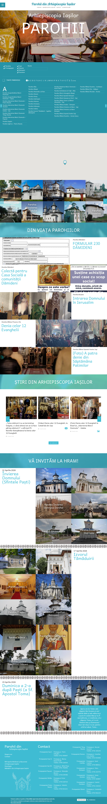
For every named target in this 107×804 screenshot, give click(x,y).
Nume (30, 66)
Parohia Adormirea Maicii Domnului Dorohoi (14, 106)
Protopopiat (9, 68)
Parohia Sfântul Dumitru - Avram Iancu (66, 116)
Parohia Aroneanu (34, 104)
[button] (65, 162)
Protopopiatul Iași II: (45, 759)
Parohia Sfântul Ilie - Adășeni (89, 89)
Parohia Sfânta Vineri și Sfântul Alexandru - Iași (63, 101)
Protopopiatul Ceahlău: (81, 762)
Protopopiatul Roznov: (78, 754)
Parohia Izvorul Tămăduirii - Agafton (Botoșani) (39, 112)
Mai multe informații (16, 802)
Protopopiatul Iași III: (45, 766)
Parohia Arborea (33, 101)
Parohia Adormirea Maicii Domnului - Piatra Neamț (14, 102)
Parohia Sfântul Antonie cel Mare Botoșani (64, 110)
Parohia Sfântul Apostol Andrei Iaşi (65, 113)
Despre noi (8, 754)
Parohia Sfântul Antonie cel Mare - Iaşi (66, 107)
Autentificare (66, 7)
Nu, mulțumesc (91, 799)
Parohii (39, 7)
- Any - (12, 80)
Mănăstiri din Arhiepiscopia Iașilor (17, 768)
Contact (58, 7)
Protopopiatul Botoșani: (81, 769)
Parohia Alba (32, 87)
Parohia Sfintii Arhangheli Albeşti (64, 93)
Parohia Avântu (33, 109)
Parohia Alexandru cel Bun (36, 91)
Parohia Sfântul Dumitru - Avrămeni (91, 87)
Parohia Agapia (7, 121)
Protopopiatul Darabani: (81, 783)
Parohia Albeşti (33, 89)
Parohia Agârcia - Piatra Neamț (12, 124)
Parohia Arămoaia (34, 106)
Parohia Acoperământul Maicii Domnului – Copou (12, 98)
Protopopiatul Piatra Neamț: (46, 786)
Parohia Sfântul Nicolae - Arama (90, 91)
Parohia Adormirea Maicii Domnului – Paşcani (14, 118)
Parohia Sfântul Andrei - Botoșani (64, 104)
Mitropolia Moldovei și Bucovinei (16, 761)
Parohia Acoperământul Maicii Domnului (12, 94)
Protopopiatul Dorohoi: (81, 776)
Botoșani (22, 70)
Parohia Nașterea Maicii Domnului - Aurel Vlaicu (65, 87)
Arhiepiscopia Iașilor (49, 7)
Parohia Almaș (32, 96)
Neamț (21, 68)
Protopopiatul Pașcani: (45, 771)
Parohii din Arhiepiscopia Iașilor (53, 4)
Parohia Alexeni (33, 94)
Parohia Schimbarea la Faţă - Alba (64, 91)
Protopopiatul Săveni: (78, 789)
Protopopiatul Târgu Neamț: (79, 748)
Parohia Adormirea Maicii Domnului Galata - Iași (14, 110)
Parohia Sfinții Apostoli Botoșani (64, 96)
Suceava (22, 72)
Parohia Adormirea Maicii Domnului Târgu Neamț (14, 114)
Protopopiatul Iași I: (46, 752)
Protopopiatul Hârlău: (45, 778)
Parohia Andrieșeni (34, 99)
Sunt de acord (81, 799)
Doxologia (8, 766)
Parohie (8, 66)
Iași (20, 66)
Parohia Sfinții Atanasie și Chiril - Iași (65, 98)
